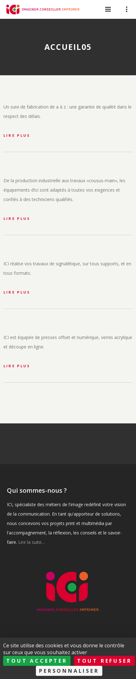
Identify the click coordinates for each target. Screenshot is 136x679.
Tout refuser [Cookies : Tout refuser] (104, 660)
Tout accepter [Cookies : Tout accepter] (36, 660)
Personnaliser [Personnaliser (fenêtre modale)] (69, 670)
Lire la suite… (31, 542)
